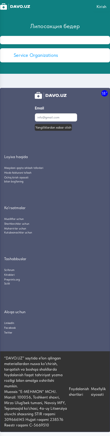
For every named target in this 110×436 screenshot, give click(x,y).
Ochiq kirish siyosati (16, 177)
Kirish (101, 6)
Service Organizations (36, 55)
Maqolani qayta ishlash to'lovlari (23, 167)
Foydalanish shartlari (79, 391)
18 (104, 93)
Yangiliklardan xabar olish (53, 127)
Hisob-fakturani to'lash (18, 172)
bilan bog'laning (13, 181)
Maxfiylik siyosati (98, 391)
